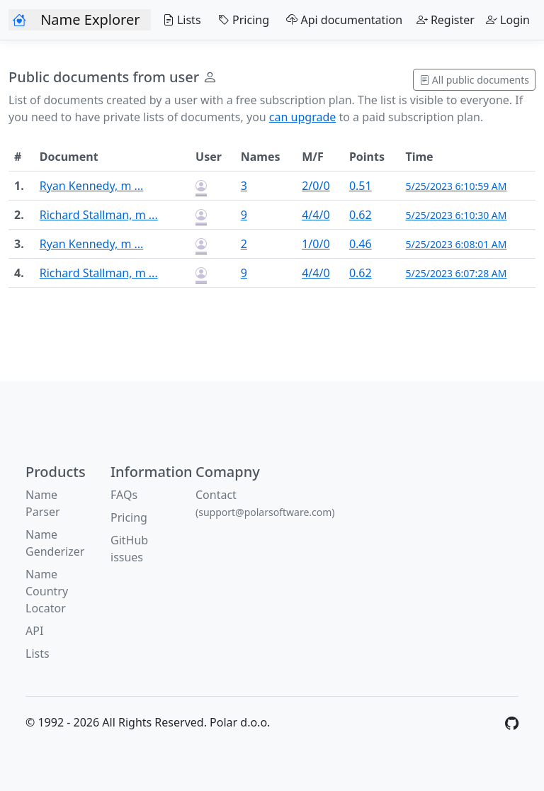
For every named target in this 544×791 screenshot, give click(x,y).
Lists (178, 20)
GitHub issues (129, 548)
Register (445, 20)
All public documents (474, 79)
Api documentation (341, 20)
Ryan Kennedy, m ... (92, 185)
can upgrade (302, 117)
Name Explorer (90, 19)
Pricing (240, 20)
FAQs (123, 495)
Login (508, 20)
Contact (265, 503)
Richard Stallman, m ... (99, 215)
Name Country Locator (47, 591)
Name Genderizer (55, 543)
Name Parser (43, 503)
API (34, 631)
